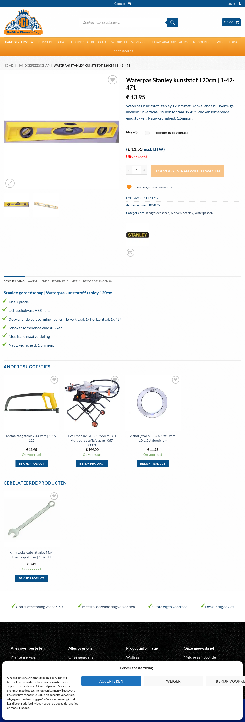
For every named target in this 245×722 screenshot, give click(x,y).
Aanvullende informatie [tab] (48, 281)
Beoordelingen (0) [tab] (98, 281)
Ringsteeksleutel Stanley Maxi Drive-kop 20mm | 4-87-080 (31, 554)
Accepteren (111, 681)
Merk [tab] (75, 281)
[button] (231, 3)
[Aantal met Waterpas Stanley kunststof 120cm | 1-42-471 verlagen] (129, 170)
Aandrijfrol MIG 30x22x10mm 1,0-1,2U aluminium (152, 438)
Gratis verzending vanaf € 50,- (40, 606)
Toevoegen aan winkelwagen (188, 171)
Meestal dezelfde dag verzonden (108, 606)
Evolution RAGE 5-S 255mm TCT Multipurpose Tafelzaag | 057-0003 (92, 440)
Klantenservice (23, 657)
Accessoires (123, 51)
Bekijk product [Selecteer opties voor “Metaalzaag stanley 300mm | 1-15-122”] (31, 463)
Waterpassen (204, 213)
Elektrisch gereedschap (88, 42)
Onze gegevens (80, 657)
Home (8, 65)
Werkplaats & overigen (130, 42)
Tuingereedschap (52, 42)
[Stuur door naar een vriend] (130, 253)
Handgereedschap (20, 42)
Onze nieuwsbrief (199, 648)
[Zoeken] (172, 22)
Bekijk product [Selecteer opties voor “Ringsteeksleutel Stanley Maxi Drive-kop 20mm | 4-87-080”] (31, 578)
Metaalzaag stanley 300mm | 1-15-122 (31, 438)
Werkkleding (228, 42)
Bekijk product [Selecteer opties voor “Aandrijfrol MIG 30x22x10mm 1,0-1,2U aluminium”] (153, 463)
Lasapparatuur (164, 42)
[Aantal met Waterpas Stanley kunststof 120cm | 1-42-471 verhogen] (144, 170)
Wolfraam (134, 657)
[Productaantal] (136, 170)
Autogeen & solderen (196, 42)
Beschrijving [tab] (14, 281)
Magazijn (132, 132)
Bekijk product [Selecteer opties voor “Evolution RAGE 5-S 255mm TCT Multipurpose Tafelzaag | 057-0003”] (92, 463)
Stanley (188, 213)
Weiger (173, 681)
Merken (176, 213)
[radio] (168, 133)
